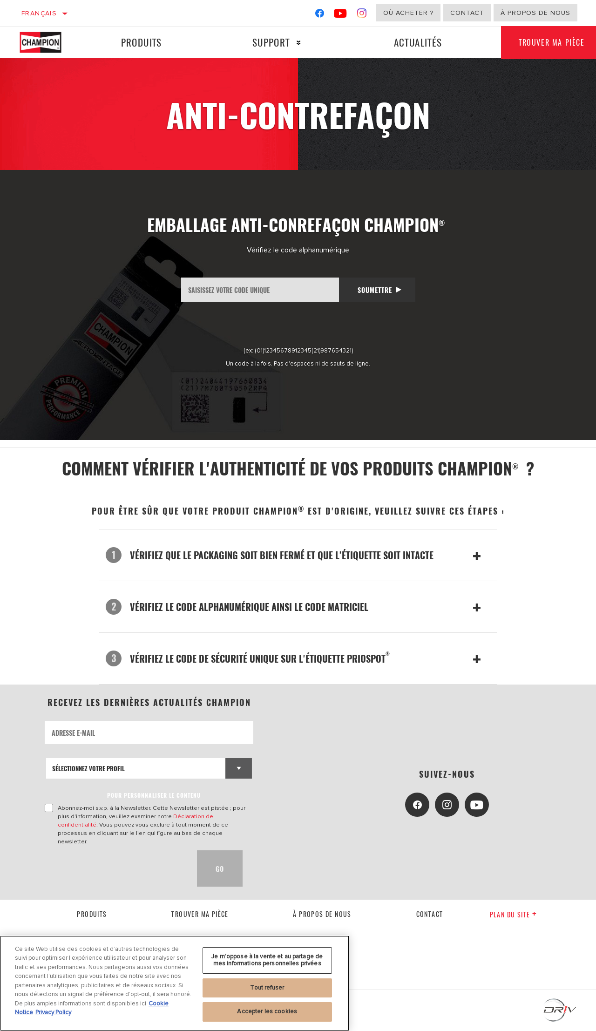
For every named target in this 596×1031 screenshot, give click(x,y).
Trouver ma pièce (199, 914)
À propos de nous (535, 13)
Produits (141, 42)
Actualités (417, 42)
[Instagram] (362, 15)
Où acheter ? (408, 13)
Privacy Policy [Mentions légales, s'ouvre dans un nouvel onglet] (53, 1012)
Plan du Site (513, 914)
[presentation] (115, 868)
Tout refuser (267, 987)
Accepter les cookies (267, 1011)
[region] (174, 983)
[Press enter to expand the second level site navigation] (298, 42)
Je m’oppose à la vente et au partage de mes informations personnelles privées (267, 960)
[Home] (47, 42)
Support (270, 42)
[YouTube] (340, 15)
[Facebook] (320, 15)
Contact (467, 13)
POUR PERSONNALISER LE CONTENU (154, 795)
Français (39, 13)
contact (429, 914)
